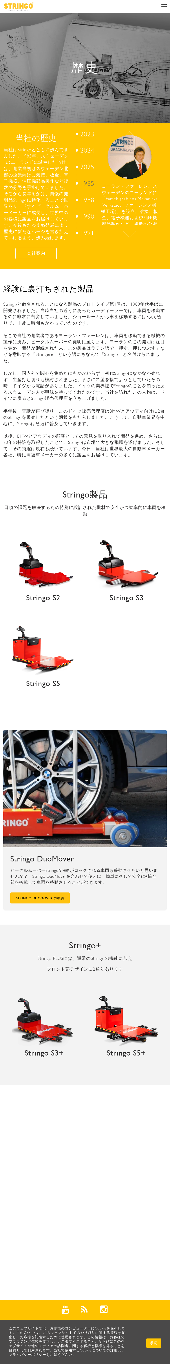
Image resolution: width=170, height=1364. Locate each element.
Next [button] (129, 234)
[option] (85, 180)
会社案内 (36, 253)
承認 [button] (153, 1343)
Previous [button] (129, 134)
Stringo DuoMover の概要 (40, 898)
